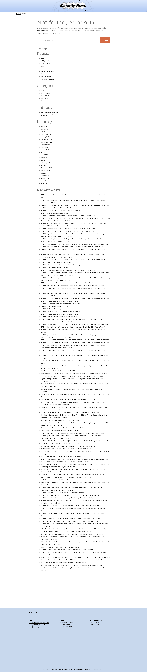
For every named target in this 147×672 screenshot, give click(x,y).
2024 (43, 90)
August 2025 (46, 150)
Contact (44, 69)
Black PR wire (46, 93)
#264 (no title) (46, 58)
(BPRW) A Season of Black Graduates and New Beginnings (64, 213)
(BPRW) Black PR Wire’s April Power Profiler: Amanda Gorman (66, 531)
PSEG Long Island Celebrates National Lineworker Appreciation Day (68, 622)
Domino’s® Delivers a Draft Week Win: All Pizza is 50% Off (64, 601)
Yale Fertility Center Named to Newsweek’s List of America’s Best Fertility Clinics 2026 (75, 441)
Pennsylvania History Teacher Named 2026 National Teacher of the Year (70, 498)
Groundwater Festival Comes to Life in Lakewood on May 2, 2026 (67, 490)
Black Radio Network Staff (51, 112)
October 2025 (46, 145)
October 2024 (46, 173)
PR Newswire (46, 98)
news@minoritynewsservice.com (39, 658)
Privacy (94, 669)
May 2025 (44, 157)
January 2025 (46, 165)
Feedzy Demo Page (49, 71)
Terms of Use (103, 669)
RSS (42, 101)
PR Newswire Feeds (49, 79)
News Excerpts (47, 76)
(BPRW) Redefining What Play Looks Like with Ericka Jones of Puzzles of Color (72, 231)
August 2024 (46, 178)
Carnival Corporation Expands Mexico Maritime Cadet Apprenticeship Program (72, 428)
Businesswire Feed (48, 96)
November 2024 (47, 170)
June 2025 (45, 155)
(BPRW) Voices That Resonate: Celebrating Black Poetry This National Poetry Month (74, 539)
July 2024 (44, 181)
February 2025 (46, 163)
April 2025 (45, 160)
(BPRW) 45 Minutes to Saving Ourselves (57, 216)
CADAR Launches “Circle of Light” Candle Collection (62, 518)
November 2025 (47, 142)
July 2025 (44, 152)
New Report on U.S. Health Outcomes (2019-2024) (61, 397)
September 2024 (47, 176)
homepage (41, 31)
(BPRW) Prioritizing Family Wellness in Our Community (63, 210)
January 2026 (46, 137)
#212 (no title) (46, 63)
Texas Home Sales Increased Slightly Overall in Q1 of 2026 (64, 459)
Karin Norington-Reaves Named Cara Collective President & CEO (67, 456)
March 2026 (45, 132)
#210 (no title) (46, 61)
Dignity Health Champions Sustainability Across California (64, 477)
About (88, 669)
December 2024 (47, 168)
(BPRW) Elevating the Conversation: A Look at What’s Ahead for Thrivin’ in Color (73, 218)
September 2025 (47, 147)
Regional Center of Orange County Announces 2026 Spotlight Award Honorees (73, 480)
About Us (44, 66)
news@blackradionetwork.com (39, 654)
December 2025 (47, 139)
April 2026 (45, 129)
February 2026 (46, 134)
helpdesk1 (45, 115)
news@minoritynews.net (37, 656)
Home (43, 74)
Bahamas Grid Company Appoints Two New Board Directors (65, 449)
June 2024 (45, 183)
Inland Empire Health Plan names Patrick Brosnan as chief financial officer (71, 482)
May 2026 (44, 126)
